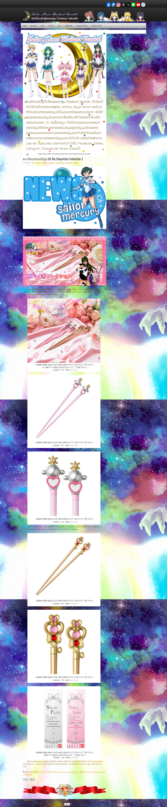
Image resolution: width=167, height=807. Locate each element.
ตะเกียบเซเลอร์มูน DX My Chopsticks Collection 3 (53, 158)
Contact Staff (96, 25)
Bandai (38, 163)
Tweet (61, 805)
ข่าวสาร (44, 163)
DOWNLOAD (68, 25)
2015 (33, 163)
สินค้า (76, 163)
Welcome (34, 25)
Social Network (81, 25)
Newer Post (27, 800)
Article (51, 25)
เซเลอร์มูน (51, 163)
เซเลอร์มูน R (59, 163)
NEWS (42, 25)
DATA (59, 25)
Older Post (102, 800)
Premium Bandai (97, 761)
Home (25, 25)
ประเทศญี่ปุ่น (69, 163)
